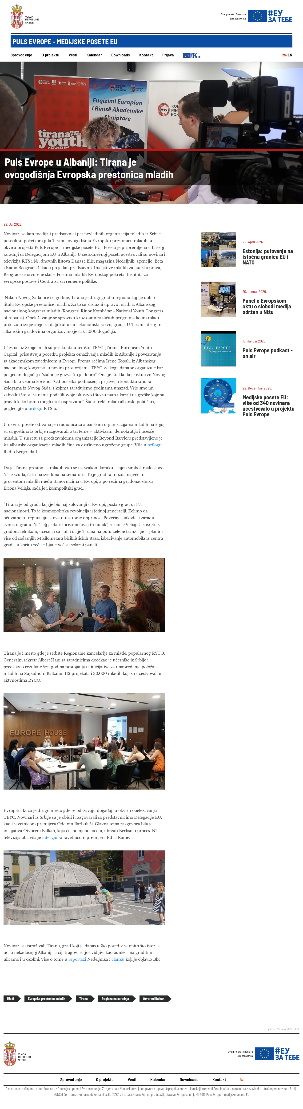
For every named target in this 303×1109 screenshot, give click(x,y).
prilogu (35, 408)
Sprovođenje (21, 54)
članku (118, 959)
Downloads (120, 54)
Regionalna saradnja (115, 999)
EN (290, 54)
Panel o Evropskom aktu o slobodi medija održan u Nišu (267, 306)
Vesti (73, 54)
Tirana (83, 999)
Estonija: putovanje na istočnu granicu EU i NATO (268, 257)
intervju (49, 837)
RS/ (285, 54)
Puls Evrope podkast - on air (268, 353)
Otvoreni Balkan (153, 999)
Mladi (10, 999)
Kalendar (94, 54)
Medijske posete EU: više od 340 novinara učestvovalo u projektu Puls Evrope (269, 405)
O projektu (50, 54)
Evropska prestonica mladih (46, 999)
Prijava (168, 54)
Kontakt (146, 54)
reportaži (77, 959)
